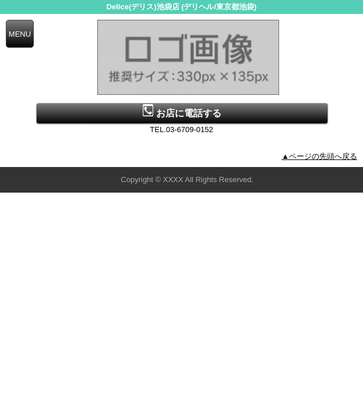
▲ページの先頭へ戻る (319, 156)
